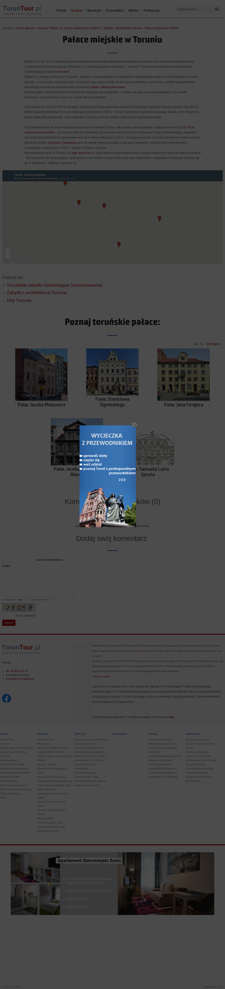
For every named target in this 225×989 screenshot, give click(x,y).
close (137, 441)
